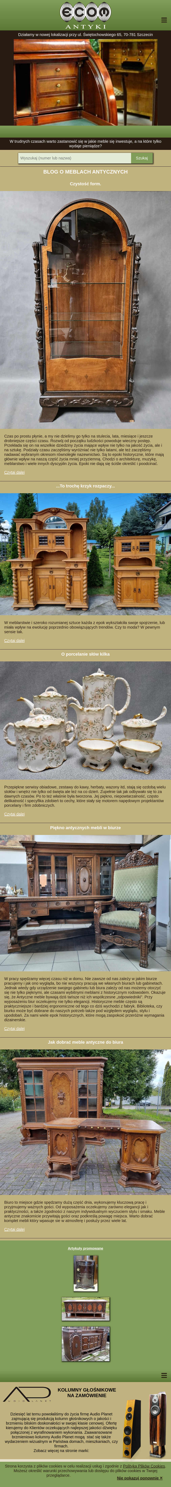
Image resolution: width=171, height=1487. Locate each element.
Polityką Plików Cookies (144, 1466)
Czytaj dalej (14, 472)
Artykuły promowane (85, 1248)
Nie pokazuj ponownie (140, 1477)
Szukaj (142, 158)
